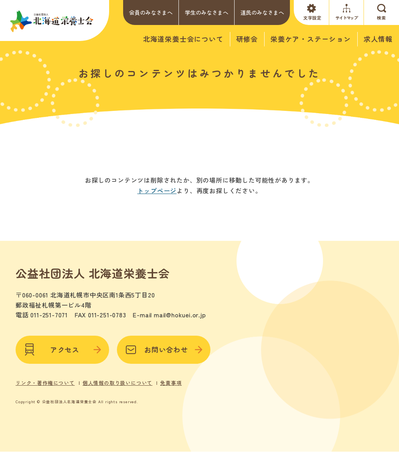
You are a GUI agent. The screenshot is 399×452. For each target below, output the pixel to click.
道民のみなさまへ (262, 12)
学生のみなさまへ (206, 12)
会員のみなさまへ (151, 12)
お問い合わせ (164, 349)
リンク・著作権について (45, 382)
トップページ (157, 190)
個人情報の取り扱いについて (117, 382)
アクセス (62, 349)
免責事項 (171, 382)
